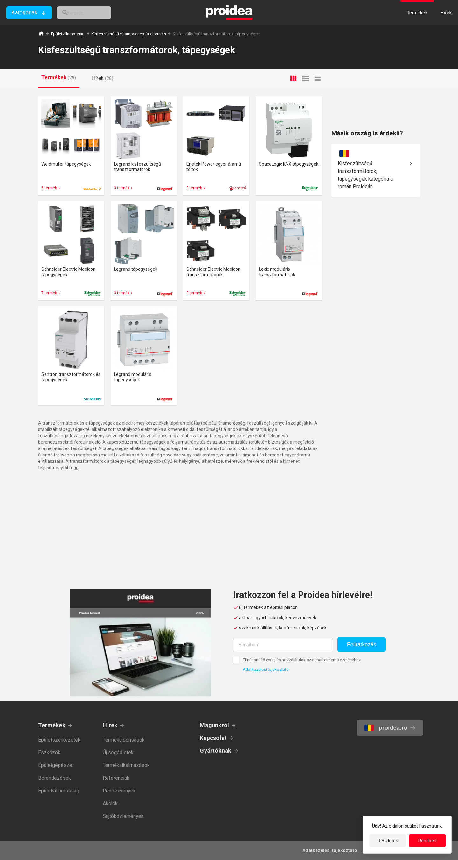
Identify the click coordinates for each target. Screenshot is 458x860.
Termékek (52, 725)
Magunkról (214, 725)
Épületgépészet (56, 765)
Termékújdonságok (124, 740)
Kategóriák (24, 13)
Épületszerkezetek (59, 740)
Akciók (110, 803)
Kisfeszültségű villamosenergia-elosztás (128, 34)
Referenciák (116, 778)
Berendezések (54, 778)
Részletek (388, 840)
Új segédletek (118, 752)
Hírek (110, 725)
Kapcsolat (213, 738)
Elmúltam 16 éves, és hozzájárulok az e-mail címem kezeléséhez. (302, 659)
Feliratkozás (361, 644)
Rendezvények (119, 791)
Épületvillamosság (68, 34)
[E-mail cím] (283, 645)
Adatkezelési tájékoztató (266, 669)
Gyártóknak (215, 750)
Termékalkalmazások (126, 765)
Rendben (427, 840)
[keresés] (91, 12)
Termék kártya (71, 145)
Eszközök (49, 752)
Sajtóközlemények (123, 816)
